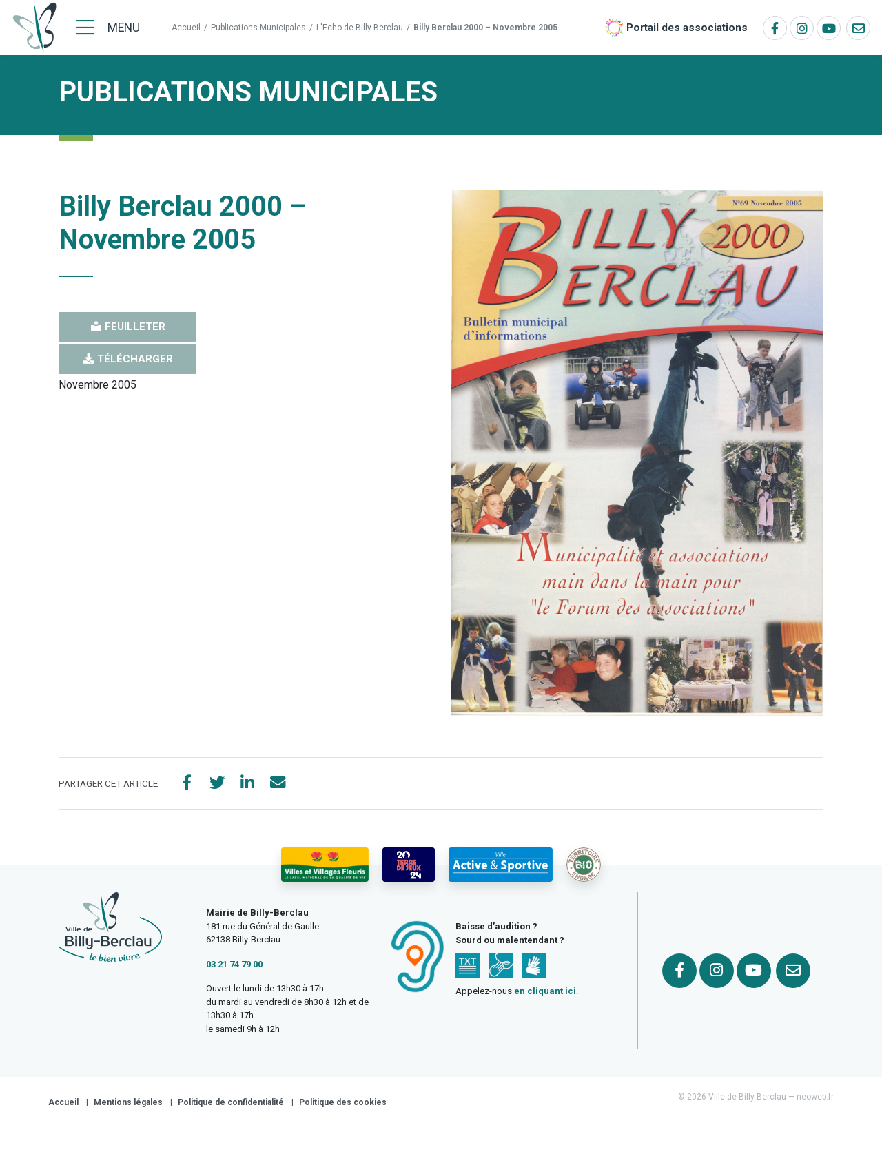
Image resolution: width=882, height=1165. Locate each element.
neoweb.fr (815, 1099)
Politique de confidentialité (231, 1105)
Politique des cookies (343, 1105)
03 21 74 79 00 (234, 966)
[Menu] (108, 27)
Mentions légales (128, 1105)
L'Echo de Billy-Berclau (359, 27)
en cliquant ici (545, 994)
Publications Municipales (258, 27)
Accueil (186, 27)
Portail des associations (687, 27)
